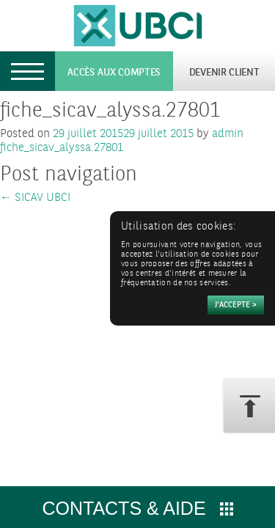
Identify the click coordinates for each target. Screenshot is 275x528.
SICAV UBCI (35, 197)
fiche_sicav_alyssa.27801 (61, 148)
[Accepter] (236, 305)
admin (227, 134)
